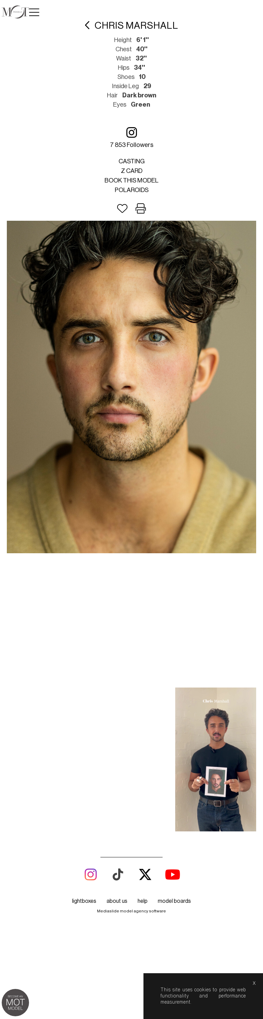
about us (117, 780)
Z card (131, 171)
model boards (174, 780)
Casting (132, 161)
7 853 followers (131, 137)
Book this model (131, 180)
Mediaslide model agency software (131, 790)
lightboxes (84, 780)
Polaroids (132, 190)
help (143, 780)
